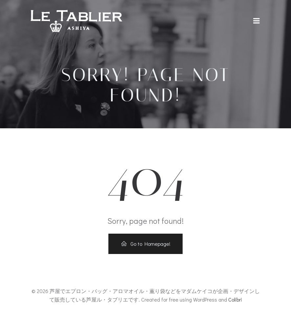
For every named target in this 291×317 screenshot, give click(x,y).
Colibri (235, 299)
